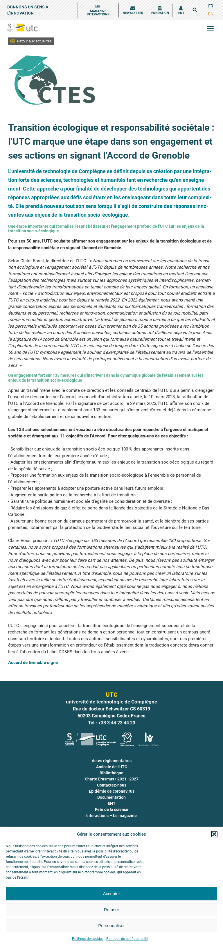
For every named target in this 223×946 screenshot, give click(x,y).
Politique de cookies (87, 939)
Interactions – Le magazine (111, 815)
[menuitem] (210, 6)
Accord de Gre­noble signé (33, 662)
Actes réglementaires (112, 760)
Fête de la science (111, 809)
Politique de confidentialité (127, 939)
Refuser (111, 909)
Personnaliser (111, 925)
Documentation (111, 797)
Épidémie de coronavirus (111, 791)
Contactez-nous (111, 785)
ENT (112, 803)
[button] (214, 834)
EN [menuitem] (211, 13)
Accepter (111, 893)
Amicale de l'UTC (111, 766)
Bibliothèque (111, 773)
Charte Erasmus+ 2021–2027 (112, 779)
